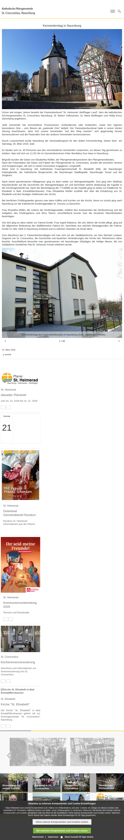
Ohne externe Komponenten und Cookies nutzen (62, 822)
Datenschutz (38, 837)
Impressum (53, 837)
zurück (8, 354)
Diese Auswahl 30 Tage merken (79, 837)
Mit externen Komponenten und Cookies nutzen (62, 830)
